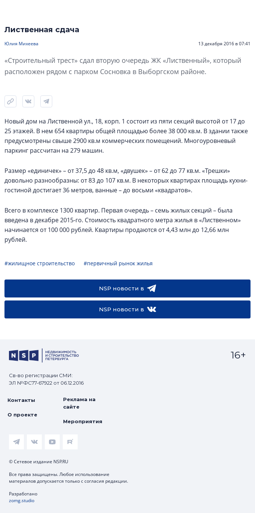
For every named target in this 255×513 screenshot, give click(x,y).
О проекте (22, 415)
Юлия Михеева (21, 43)
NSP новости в (127, 288)
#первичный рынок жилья (118, 263)
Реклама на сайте (79, 403)
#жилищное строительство (39, 263)
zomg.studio (21, 500)
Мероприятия (82, 421)
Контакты (21, 400)
